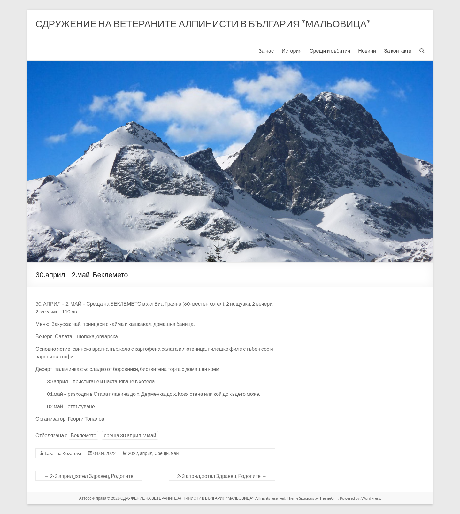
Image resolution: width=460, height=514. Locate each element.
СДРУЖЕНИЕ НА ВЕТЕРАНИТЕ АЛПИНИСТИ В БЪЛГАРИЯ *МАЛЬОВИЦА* (203, 23)
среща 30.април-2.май (130, 435)
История (292, 51)
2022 (133, 453)
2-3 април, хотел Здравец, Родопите (222, 476)
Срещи (161, 453)
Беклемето (83, 435)
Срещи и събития (330, 51)
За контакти (397, 51)
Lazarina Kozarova (63, 453)
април (146, 453)
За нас (266, 51)
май (175, 453)
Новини (367, 51)
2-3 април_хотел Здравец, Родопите (89, 476)
